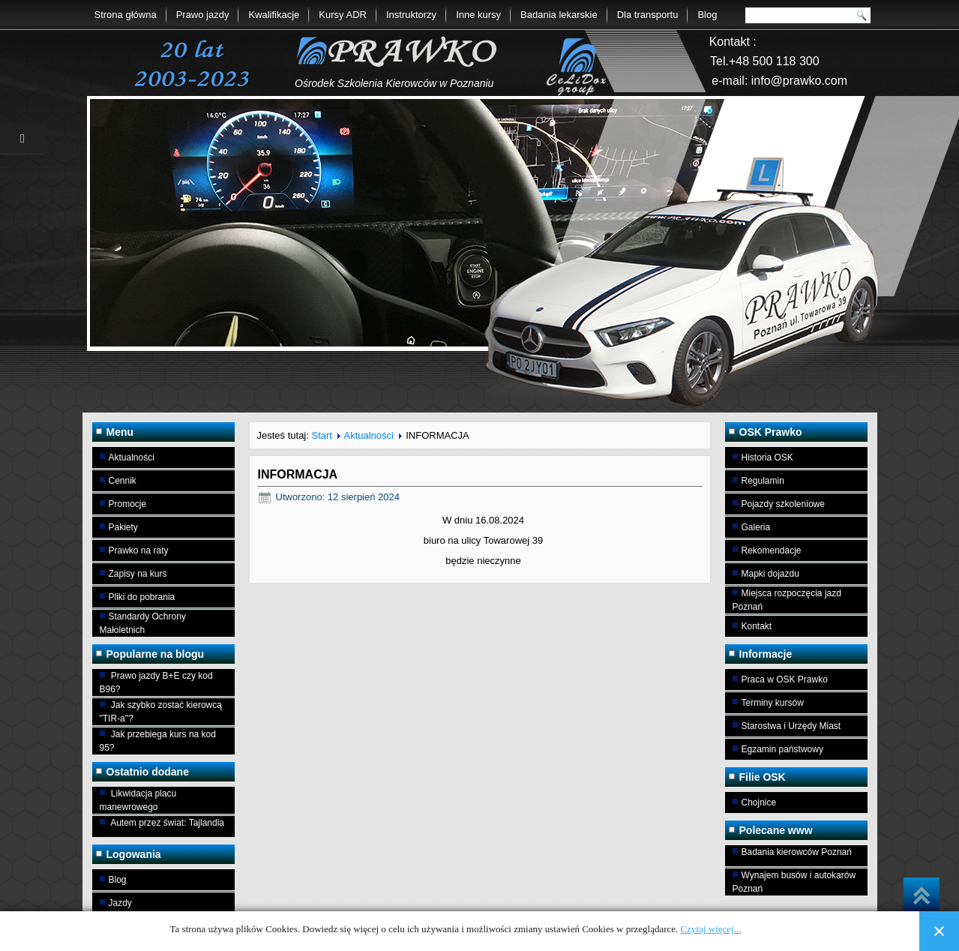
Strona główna (125, 14)
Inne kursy (478, 14)
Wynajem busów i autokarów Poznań (794, 882)
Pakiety (123, 527)
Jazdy (120, 903)
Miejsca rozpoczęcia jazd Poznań (787, 600)
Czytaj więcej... (711, 928)
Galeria (756, 527)
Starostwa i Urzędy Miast (791, 726)
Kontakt (757, 626)
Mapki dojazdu (770, 573)
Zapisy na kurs (138, 573)
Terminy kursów (773, 703)
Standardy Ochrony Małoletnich (143, 623)
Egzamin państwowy (782, 749)
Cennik (122, 481)
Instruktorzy (411, 14)
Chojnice (759, 802)
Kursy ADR (343, 14)
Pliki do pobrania (142, 597)
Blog (707, 14)
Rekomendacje (772, 550)
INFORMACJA (298, 474)
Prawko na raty (139, 550)
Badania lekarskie (559, 14)
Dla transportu (648, 14)
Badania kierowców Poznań (797, 852)
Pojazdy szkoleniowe (783, 504)
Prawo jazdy (202, 14)
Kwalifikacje (273, 14)
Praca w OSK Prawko (785, 679)
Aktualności (131, 457)
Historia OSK (767, 457)
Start (321, 435)
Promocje (128, 504)
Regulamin (763, 481)
